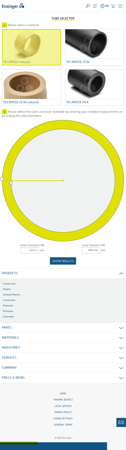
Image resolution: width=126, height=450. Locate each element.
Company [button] (9, 368)
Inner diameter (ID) (93, 245)
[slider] (11, 183)
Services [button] (9, 358)
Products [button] (10, 273)
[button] (120, 6)
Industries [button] (11, 348)
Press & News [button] (13, 378)
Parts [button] (6, 328)
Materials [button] (10, 338)
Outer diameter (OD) (32, 245)
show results (63, 261)
